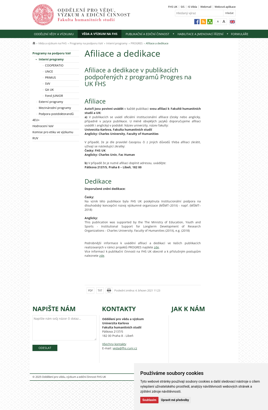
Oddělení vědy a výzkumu (54, 34)
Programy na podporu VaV (86, 43)
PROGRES (137, 43)
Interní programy (117, 43)
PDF (90, 290)
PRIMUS (50, 77)
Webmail (205, 7)
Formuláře (239, 34)
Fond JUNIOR (54, 96)
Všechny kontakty (114, 344)
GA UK (49, 90)
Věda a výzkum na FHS (99, 34)
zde (156, 247)
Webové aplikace (225, 7)
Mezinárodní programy (55, 108)
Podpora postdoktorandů (56, 114)
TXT (100, 290)
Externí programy (51, 102)
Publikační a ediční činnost (147, 34)
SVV (47, 84)
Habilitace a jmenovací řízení (200, 34)
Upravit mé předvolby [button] (175, 400)
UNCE (49, 71)
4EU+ (36, 120)
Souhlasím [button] (149, 400)
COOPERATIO (54, 65)
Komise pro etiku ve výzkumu (52, 132)
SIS (182, 7)
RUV (35, 138)
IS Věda (192, 7)
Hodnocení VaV (42, 126)
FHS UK (172, 7)
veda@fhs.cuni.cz (125, 348)
